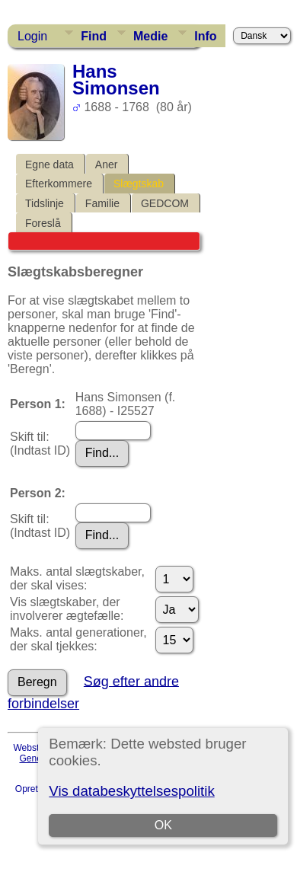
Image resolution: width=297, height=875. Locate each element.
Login (32, 36)
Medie (150, 36)
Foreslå (43, 223)
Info (205, 36)
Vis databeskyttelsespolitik (131, 791)
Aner (106, 164)
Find (94, 36)
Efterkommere (58, 183)
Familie (102, 203)
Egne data (49, 164)
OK (163, 825)
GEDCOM (165, 203)
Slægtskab (138, 183)
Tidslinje (44, 203)
